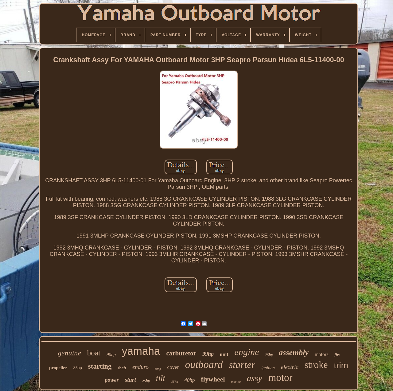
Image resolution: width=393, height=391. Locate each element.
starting (100, 366)
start (130, 379)
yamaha (141, 351)
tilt (160, 378)
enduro (140, 367)
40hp (189, 380)
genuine (69, 353)
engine (247, 352)
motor (280, 377)
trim (341, 365)
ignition (268, 368)
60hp (158, 368)
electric (289, 367)
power (112, 380)
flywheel (213, 379)
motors (321, 354)
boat (93, 353)
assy (254, 378)
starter (242, 364)
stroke (316, 364)
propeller (58, 367)
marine (236, 381)
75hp (269, 355)
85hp (77, 368)
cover (173, 367)
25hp (146, 381)
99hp (208, 354)
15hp (174, 381)
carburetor (181, 353)
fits (337, 354)
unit (224, 354)
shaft (122, 368)
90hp (111, 354)
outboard (204, 364)
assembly (294, 352)
